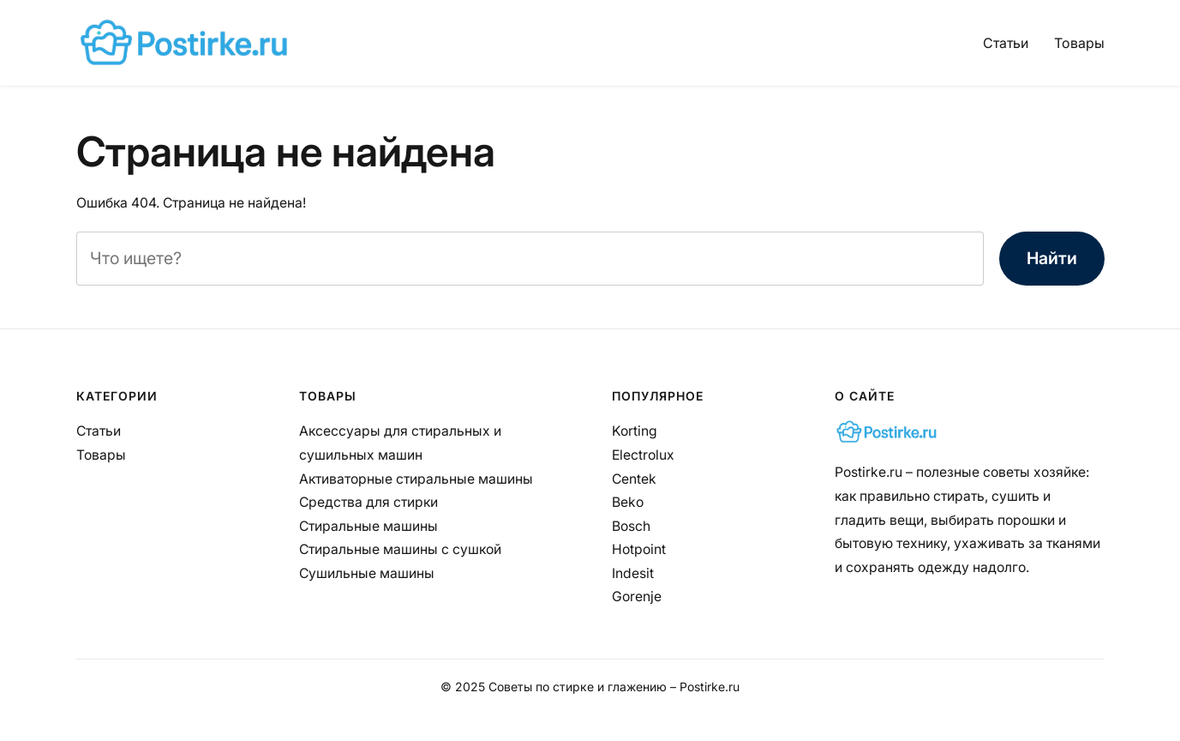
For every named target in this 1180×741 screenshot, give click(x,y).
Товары (1079, 42)
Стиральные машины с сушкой (400, 549)
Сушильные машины (366, 573)
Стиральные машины (368, 526)
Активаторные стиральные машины (416, 479)
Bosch (631, 526)
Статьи (1005, 42)
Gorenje (637, 596)
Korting (634, 431)
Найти (1052, 258)
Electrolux (643, 455)
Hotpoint (639, 549)
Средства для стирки (368, 502)
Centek (634, 479)
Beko (628, 502)
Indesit (633, 573)
